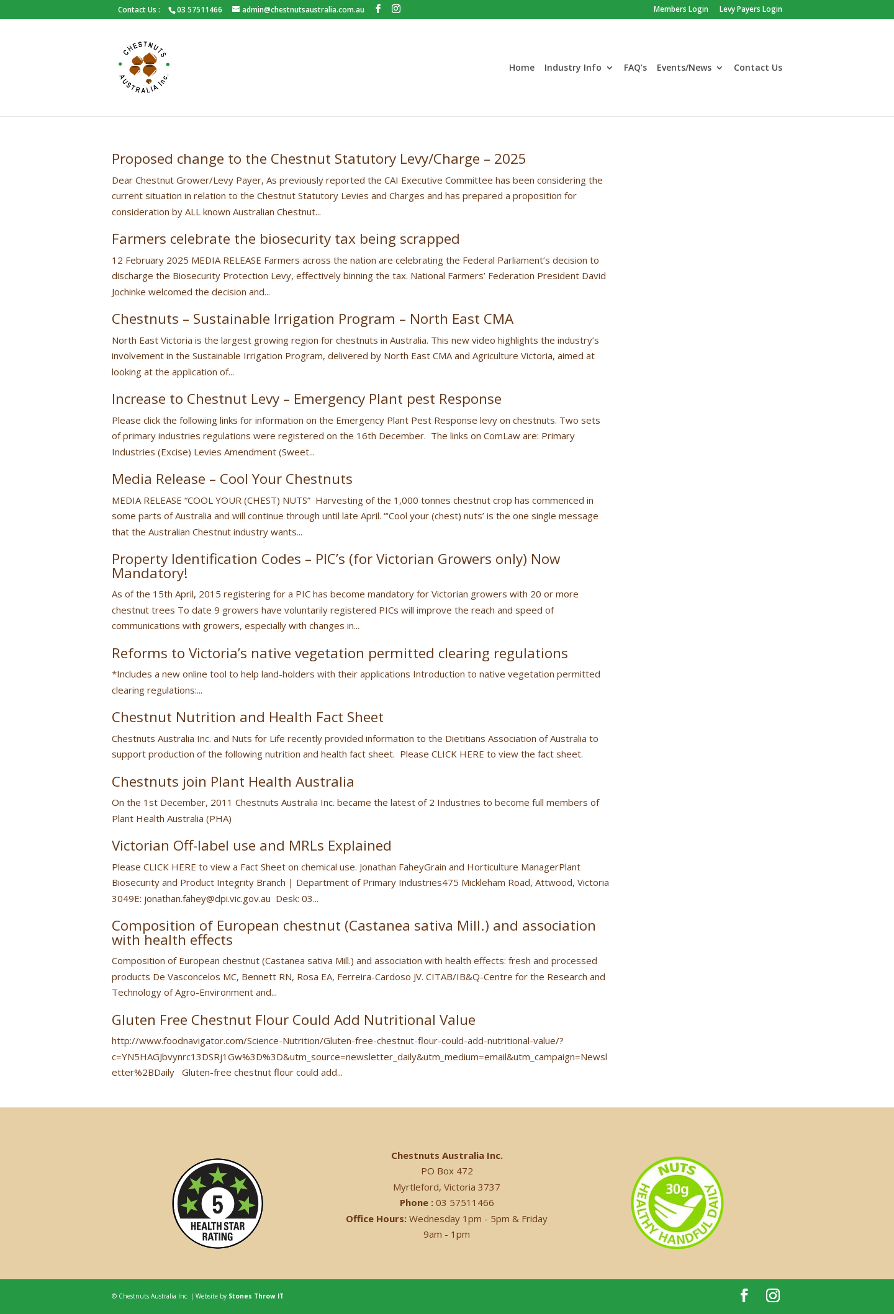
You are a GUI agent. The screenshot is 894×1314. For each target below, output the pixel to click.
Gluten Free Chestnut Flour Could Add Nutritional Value (294, 1019)
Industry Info (573, 68)
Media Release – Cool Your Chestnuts (232, 478)
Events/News (684, 68)
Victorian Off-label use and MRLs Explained (252, 845)
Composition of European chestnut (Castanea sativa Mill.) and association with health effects (354, 932)
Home (522, 68)
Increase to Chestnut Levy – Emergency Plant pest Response (307, 398)
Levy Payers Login (751, 10)
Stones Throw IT (256, 1296)
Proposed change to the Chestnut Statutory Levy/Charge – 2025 (319, 158)
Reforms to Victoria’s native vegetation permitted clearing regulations (340, 653)
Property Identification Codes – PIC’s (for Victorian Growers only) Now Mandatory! (336, 566)
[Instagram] (396, 9)
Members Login (681, 10)
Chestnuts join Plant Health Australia (233, 781)
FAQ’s (635, 68)
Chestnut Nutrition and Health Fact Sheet (248, 716)
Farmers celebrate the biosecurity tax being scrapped (286, 238)
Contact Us (758, 68)
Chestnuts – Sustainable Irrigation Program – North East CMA (312, 318)
